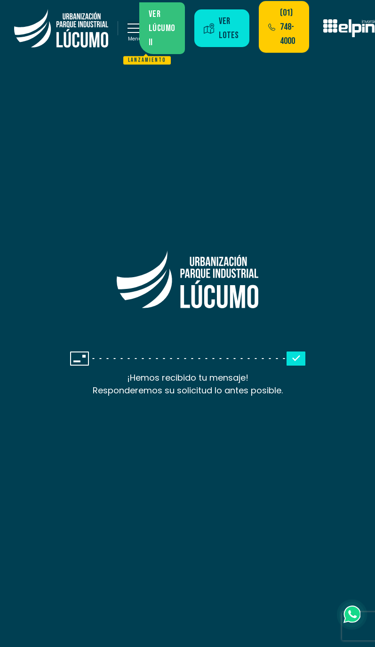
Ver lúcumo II (157, 31)
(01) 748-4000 (281, 27)
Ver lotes (221, 28)
